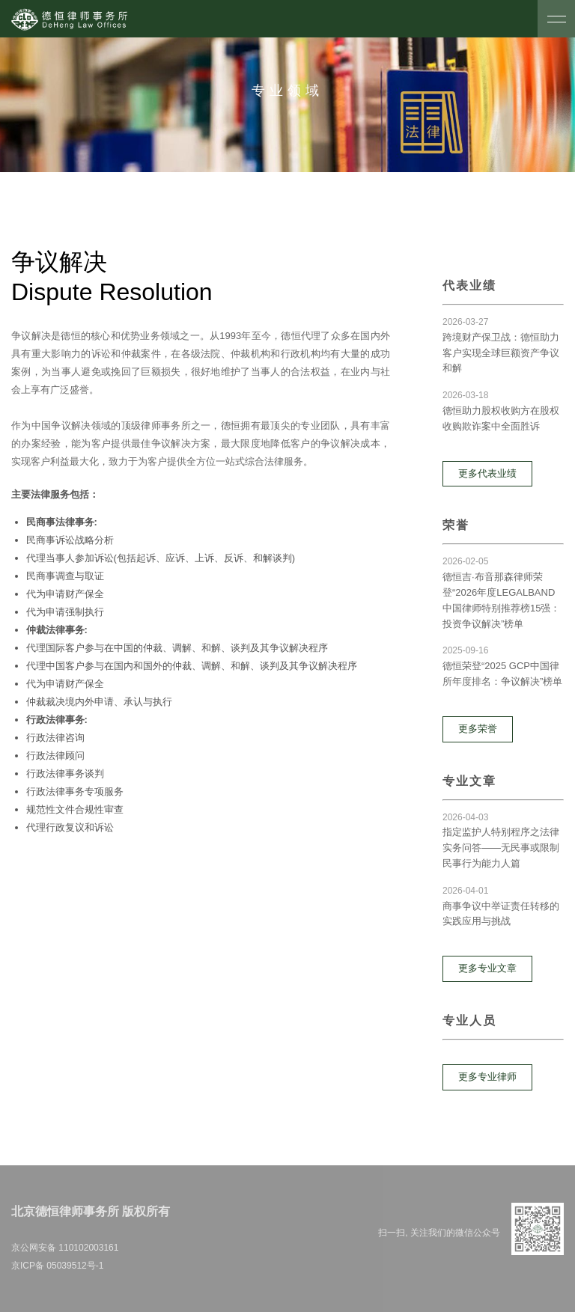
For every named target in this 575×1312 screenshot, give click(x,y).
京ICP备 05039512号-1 (57, 1265)
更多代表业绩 (487, 473)
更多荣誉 (477, 728)
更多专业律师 (487, 1076)
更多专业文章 (487, 968)
